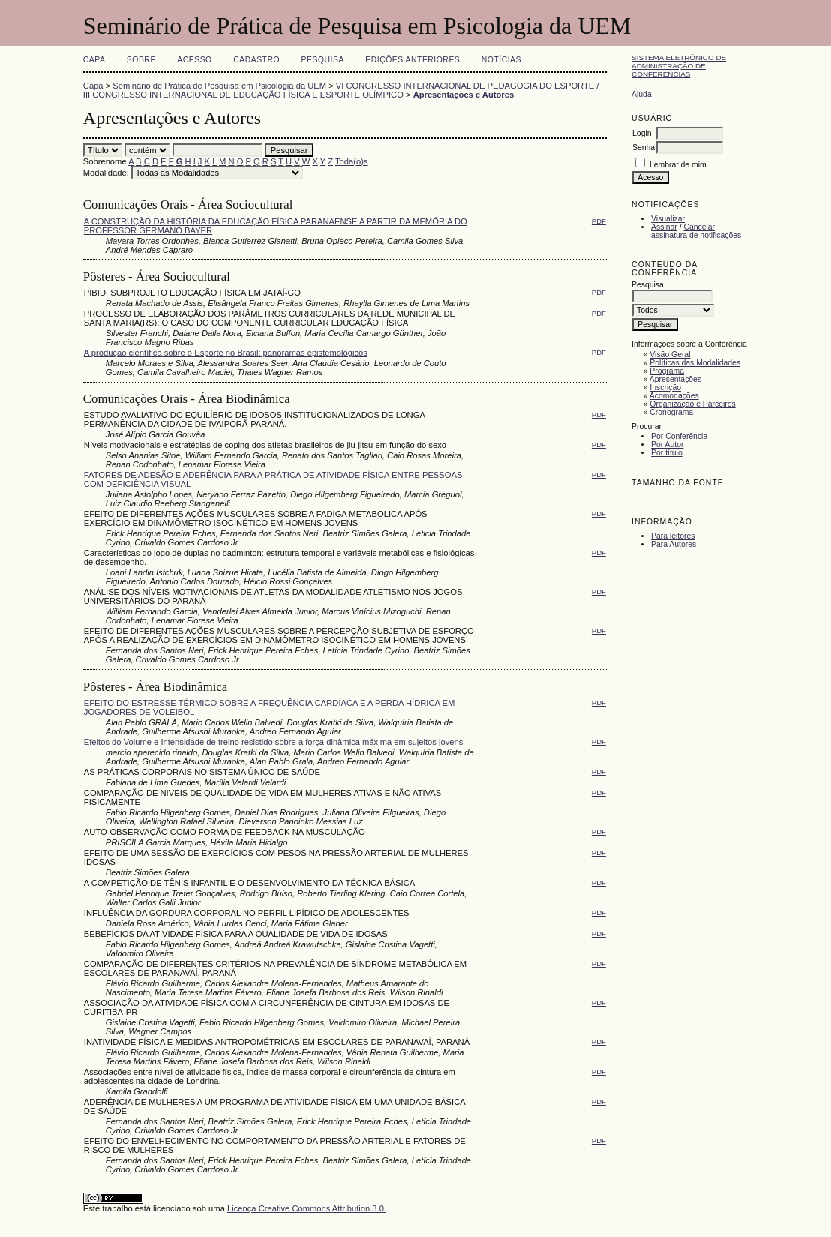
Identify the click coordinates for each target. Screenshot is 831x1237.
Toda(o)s (351, 161)
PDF (599, 221)
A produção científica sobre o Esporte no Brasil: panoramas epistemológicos (226, 352)
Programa (667, 371)
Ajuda (642, 94)
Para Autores (673, 544)
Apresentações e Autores (463, 94)
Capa (94, 60)
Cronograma (671, 412)
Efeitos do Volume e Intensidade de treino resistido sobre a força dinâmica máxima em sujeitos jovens (274, 741)
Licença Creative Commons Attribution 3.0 (306, 1208)
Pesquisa (323, 60)
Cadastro (256, 60)
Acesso (194, 60)
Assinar (664, 227)
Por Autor (667, 444)
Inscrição (665, 387)
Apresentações (675, 379)
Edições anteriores (412, 60)
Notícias (501, 60)
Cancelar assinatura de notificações (696, 231)
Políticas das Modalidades (695, 363)
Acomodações (674, 396)
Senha (643, 147)
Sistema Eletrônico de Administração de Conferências (679, 65)
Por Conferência (679, 436)
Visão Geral (670, 354)
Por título (666, 453)
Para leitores (672, 536)
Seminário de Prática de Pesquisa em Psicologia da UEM (219, 85)
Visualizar (668, 219)
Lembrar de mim (678, 165)
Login (641, 133)
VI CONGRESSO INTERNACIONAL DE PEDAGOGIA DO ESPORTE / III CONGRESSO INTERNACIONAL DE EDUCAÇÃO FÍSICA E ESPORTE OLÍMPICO (341, 90)
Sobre (141, 60)
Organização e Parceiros (692, 404)
